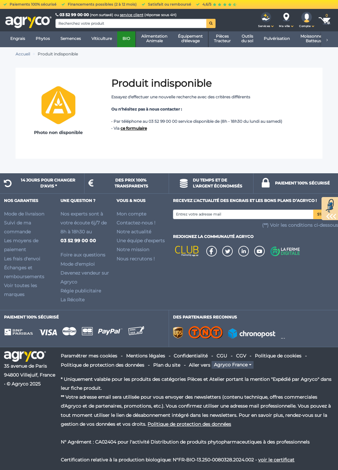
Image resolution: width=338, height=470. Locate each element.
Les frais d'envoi (22, 258)
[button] (266, 20)
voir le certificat (276, 459)
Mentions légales (145, 355)
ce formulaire (133, 128)
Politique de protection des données (102, 365)
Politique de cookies (278, 355)
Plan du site (166, 365)
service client (131, 15)
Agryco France (231, 365)
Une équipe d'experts (141, 240)
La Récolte (72, 299)
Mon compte (131, 214)
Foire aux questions (82, 254)
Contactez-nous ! (136, 222)
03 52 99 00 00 (72, 14)
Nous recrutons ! (136, 258)
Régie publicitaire (80, 290)
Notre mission (133, 249)
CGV (241, 355)
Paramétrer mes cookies (89, 355)
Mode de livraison (24, 214)
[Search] (131, 23)
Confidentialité (191, 355)
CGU (222, 355)
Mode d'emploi (77, 264)
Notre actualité (134, 231)
